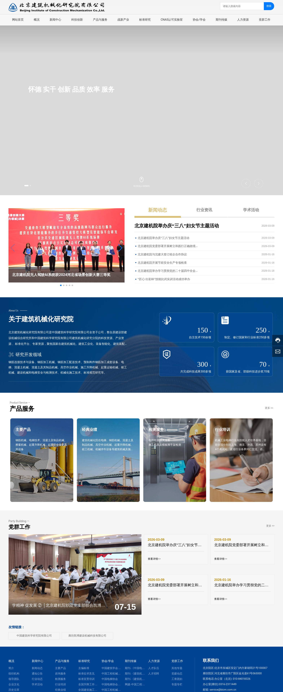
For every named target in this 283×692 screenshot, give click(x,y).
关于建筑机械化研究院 (40, 319)
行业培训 (225, 434)
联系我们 (211, 660)
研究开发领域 (25, 354)
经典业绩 (92, 434)
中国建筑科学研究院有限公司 (34, 635)
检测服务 (159, 434)
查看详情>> (154, 559)
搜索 (269, 5)
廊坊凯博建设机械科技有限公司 (87, 635)
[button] (29, 185)
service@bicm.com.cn (223, 689)
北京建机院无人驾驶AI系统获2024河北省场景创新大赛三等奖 (61, 274)
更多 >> (269, 407)
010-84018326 (241, 678)
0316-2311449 (227, 684)
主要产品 (26, 434)
